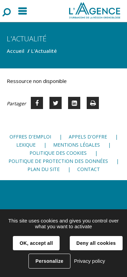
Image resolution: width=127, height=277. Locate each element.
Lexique (26, 145)
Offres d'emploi (30, 136)
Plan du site (43, 169)
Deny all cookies (96, 243)
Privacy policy (89, 261)
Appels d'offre (88, 136)
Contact (88, 169)
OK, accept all (36, 243)
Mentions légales (76, 145)
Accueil (15, 50)
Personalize (49, 261)
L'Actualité (44, 50)
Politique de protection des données (58, 161)
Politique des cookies (58, 153)
